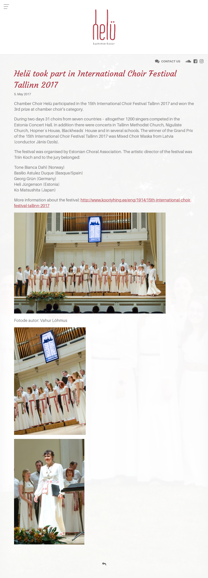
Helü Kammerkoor (104, 27)
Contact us (170, 61)
